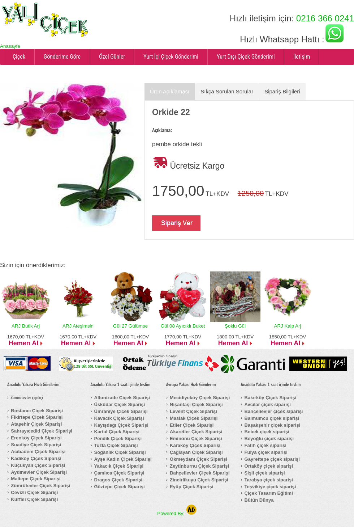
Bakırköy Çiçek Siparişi (271, 397)
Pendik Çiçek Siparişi (118, 438)
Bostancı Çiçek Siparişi (37, 410)
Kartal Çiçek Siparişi (117, 431)
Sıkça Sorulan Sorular (226, 91)
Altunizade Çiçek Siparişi (122, 397)
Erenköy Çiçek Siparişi (36, 437)
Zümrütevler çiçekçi (26, 398)
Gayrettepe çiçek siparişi (272, 459)
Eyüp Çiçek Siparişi (191, 486)
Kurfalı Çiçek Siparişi (34, 499)
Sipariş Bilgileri (282, 91)
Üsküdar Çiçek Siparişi (119, 404)
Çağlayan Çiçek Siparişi (196, 452)
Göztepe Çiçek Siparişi (119, 486)
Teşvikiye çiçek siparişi (270, 486)
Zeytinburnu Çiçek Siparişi (199, 466)
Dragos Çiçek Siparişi (118, 479)
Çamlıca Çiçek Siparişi (119, 473)
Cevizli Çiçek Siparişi (34, 492)
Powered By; (177, 513)
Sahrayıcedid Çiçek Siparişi (41, 431)
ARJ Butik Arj (26, 326)
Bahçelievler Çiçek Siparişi (199, 473)
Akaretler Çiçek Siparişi (196, 431)
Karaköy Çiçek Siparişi (195, 445)
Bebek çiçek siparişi (267, 431)
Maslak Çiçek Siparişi (193, 418)
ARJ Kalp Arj (287, 326)
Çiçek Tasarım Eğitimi (269, 493)
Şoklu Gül (235, 326)
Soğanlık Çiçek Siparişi (120, 452)
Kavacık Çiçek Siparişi (119, 418)
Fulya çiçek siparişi (266, 452)
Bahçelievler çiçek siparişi (274, 411)
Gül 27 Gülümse (130, 326)
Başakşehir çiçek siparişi (273, 425)
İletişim (301, 56)
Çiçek (19, 56)
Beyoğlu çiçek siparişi (269, 438)
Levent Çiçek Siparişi (193, 411)
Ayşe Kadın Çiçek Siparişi (123, 459)
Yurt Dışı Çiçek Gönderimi (246, 56)
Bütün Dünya (259, 500)
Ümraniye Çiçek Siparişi (121, 411)
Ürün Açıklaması (169, 91)
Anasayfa (10, 46)
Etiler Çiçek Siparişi (191, 425)
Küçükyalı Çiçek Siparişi (38, 465)
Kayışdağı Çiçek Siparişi (121, 425)
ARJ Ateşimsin (78, 326)
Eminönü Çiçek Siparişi (196, 438)
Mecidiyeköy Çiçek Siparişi (200, 397)
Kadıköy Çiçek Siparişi (36, 458)
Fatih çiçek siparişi (265, 445)
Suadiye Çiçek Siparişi (36, 444)
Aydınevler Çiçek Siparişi (39, 472)
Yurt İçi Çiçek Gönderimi (170, 56)
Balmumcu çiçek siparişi (272, 418)
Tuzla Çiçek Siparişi (116, 445)
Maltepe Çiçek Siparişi (35, 478)
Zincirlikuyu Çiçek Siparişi (199, 479)
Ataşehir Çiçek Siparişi (36, 424)
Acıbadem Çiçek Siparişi (38, 451)
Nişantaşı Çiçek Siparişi (196, 404)
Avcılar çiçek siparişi (268, 404)
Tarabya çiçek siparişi (269, 479)
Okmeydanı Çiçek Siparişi (198, 459)
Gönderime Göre (62, 56)
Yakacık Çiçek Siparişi (119, 466)
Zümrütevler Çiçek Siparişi (40, 485)
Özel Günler (112, 56)
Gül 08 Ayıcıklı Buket (183, 326)
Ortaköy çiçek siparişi (269, 466)
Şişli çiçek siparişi (265, 473)
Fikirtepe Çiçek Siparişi (36, 417)
